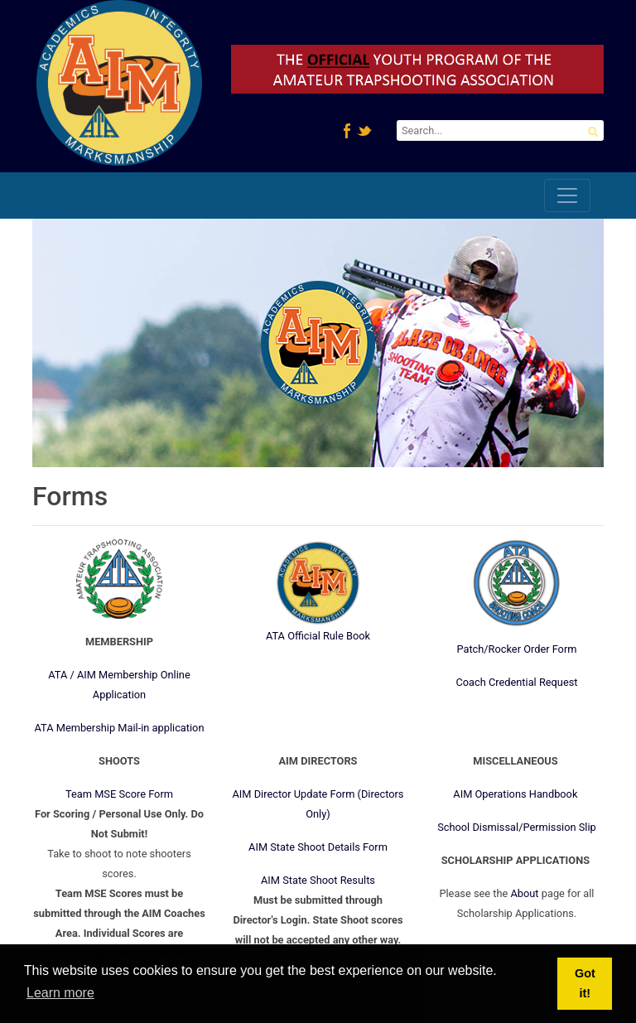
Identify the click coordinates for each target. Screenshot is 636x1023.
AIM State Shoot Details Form (318, 847)
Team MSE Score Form (119, 794)
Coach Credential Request (516, 682)
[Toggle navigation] (567, 195)
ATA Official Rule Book (318, 636)
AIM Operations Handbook (515, 794)
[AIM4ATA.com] (119, 86)
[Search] (500, 130)
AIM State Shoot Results (318, 880)
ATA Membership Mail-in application (120, 727)
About (524, 893)
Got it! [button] (585, 983)
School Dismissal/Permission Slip (516, 827)
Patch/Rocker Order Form (516, 649)
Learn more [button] (60, 993)
